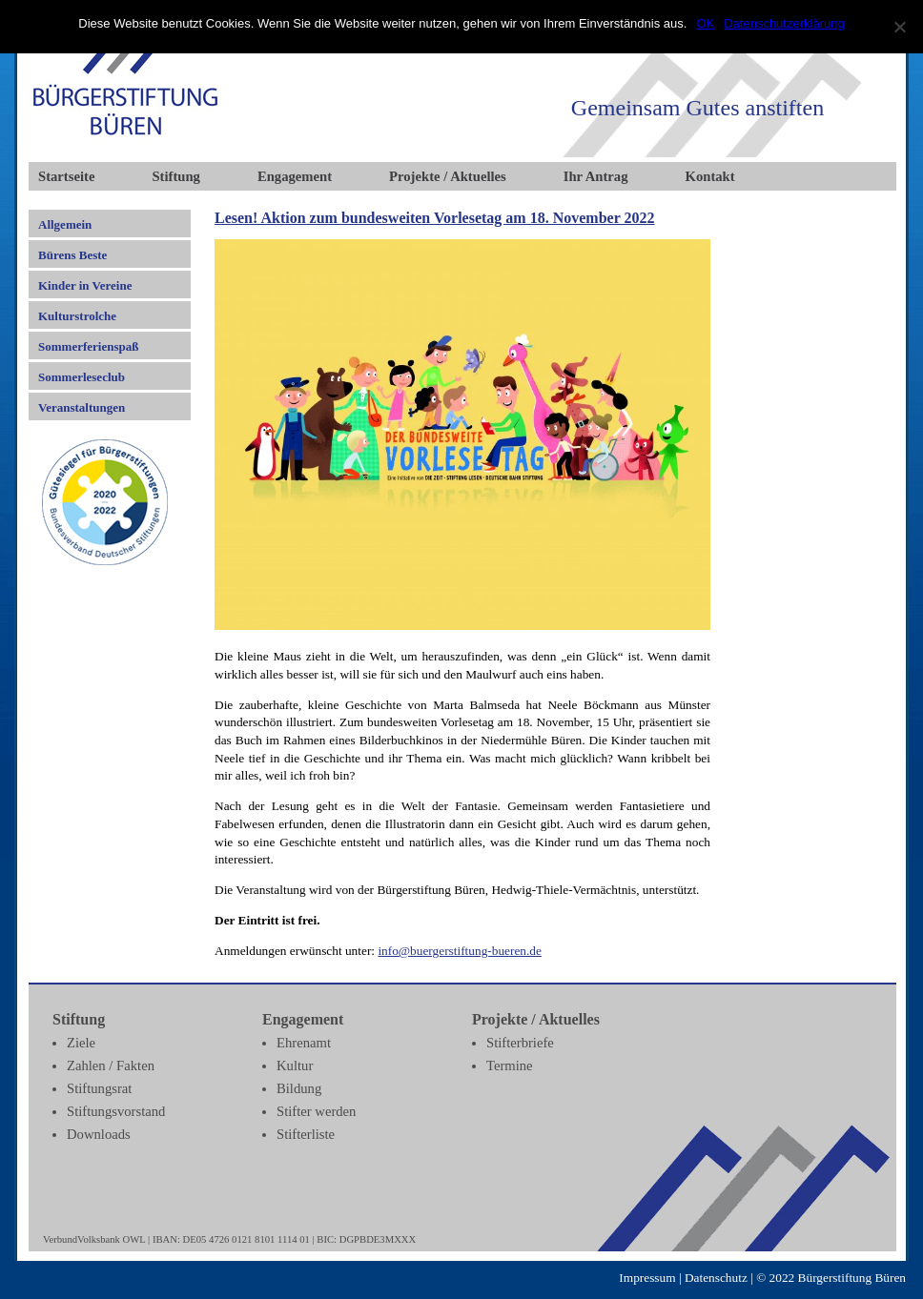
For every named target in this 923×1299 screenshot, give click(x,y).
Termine (509, 1065)
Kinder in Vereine (85, 285)
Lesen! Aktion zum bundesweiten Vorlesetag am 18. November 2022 (434, 218)
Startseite (66, 176)
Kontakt (710, 176)
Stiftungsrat (99, 1088)
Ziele (81, 1042)
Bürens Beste (72, 255)
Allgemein (65, 224)
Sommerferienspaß (88, 346)
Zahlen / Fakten (110, 1065)
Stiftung (176, 176)
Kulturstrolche (77, 316)
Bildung (299, 1088)
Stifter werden (316, 1111)
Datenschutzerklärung (784, 23)
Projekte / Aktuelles (447, 176)
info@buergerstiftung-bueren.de (460, 951)
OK (705, 23)
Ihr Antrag (596, 176)
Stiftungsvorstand (116, 1111)
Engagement (294, 176)
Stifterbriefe (520, 1042)
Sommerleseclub (81, 377)
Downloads (99, 1134)
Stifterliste (306, 1134)
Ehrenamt (304, 1042)
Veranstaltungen (81, 407)
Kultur (295, 1065)
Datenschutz (716, 1277)
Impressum (647, 1277)
